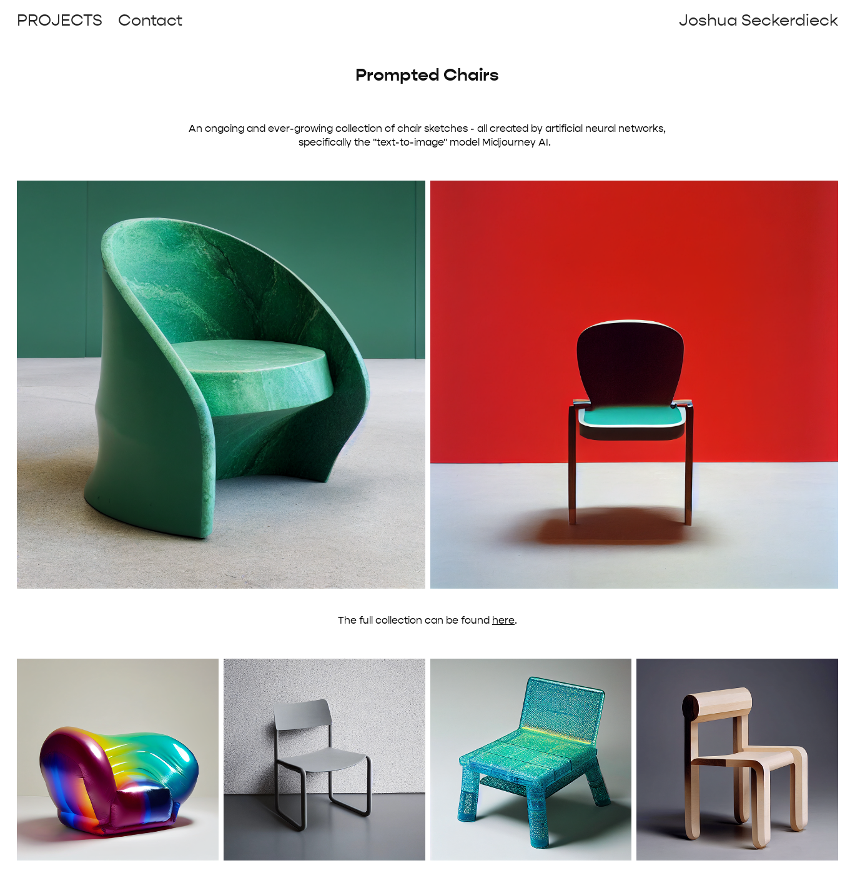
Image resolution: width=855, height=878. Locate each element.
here (503, 620)
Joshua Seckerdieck (758, 20)
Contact (150, 20)
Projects (59, 20)
